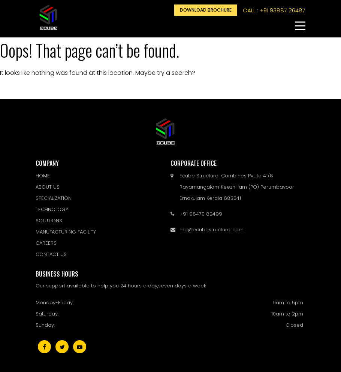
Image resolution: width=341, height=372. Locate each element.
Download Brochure (206, 10)
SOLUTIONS (49, 220)
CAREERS (46, 243)
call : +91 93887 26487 (274, 10)
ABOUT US (48, 186)
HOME (43, 175)
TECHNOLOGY (52, 209)
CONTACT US (51, 254)
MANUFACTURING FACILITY (66, 231)
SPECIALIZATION (54, 198)
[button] (300, 26)
